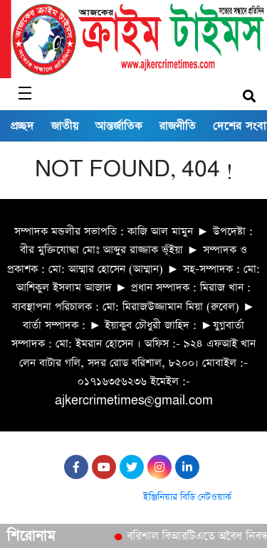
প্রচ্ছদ (22, 126)
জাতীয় (64, 126)
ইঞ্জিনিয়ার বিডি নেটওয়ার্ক (187, 497)
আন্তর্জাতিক (118, 126)
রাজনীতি (177, 126)
